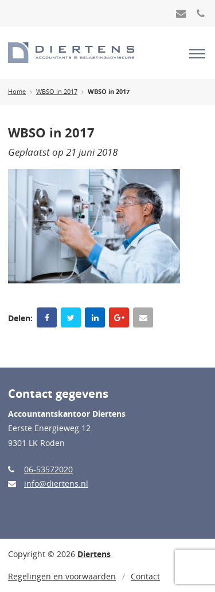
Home (17, 92)
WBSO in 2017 (56, 92)
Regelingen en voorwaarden (62, 576)
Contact (145, 576)
